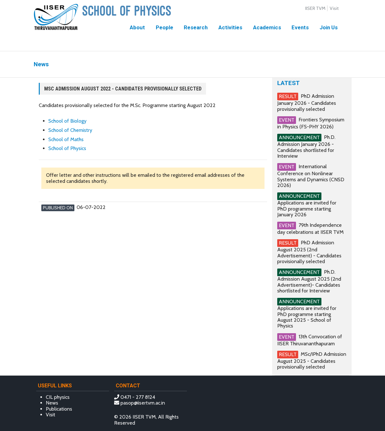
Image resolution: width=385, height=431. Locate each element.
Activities (230, 27)
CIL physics (58, 397)
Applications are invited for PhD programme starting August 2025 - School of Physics (306, 317)
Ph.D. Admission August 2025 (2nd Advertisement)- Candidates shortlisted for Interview (309, 281)
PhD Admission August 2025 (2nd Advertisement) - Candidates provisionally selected (309, 252)
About (137, 27)
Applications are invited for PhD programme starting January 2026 (306, 209)
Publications (59, 409)
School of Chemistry (70, 130)
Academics (267, 27)
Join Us (329, 27)
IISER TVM (315, 8)
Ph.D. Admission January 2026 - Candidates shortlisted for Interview (306, 146)
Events (300, 27)
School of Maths (66, 139)
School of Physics (67, 148)
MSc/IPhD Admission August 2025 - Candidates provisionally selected (311, 360)
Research (196, 27)
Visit (334, 8)
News (52, 403)
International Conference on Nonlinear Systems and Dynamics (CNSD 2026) (310, 175)
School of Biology (67, 121)
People (164, 27)
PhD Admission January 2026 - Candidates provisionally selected (306, 102)
